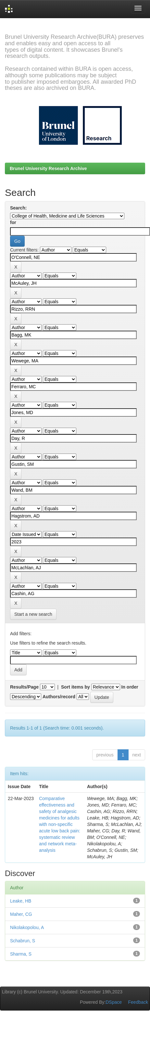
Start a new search (33, 614)
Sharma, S (20, 954)
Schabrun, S (22, 940)
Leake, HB (20, 901)
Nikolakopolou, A (27, 927)
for (13, 222)
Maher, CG (21, 914)
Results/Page (24, 687)
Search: (18, 207)
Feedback (138, 1002)
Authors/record (59, 696)
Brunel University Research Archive (48, 168)
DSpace (114, 1002)
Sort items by (75, 687)
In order (129, 687)
